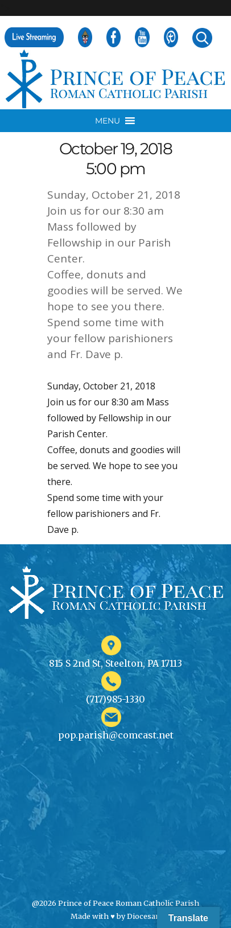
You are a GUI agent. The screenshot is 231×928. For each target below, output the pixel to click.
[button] (107, 120)
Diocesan (143, 916)
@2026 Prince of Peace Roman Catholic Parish (115, 903)
